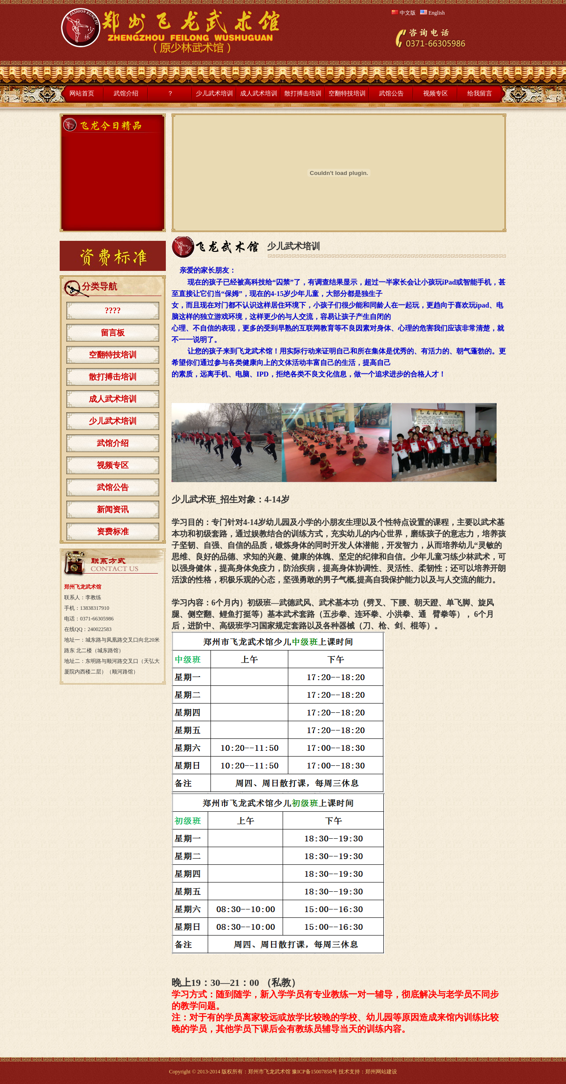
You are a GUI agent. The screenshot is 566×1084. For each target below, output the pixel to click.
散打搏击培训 (302, 93)
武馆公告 (391, 93)
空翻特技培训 (347, 93)
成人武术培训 (258, 93)
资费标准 (113, 531)
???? (113, 310)
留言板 (113, 332)
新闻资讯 (113, 509)
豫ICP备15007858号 (314, 1072)
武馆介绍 (126, 93)
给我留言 (479, 93)
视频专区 (435, 93)
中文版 (403, 13)
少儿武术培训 (214, 93)
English (432, 13)
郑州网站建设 (381, 1072)
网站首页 (81, 93)
